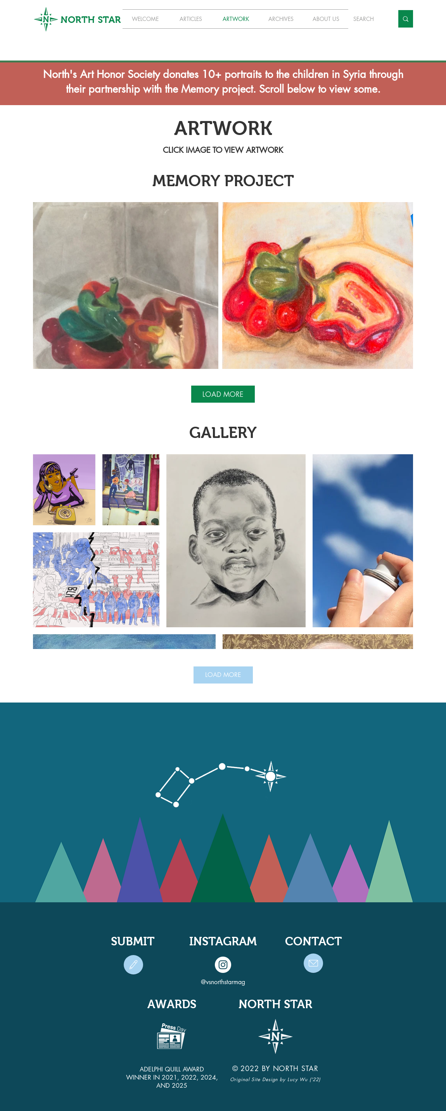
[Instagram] (223, 965)
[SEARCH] (367, 19)
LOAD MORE (223, 394)
